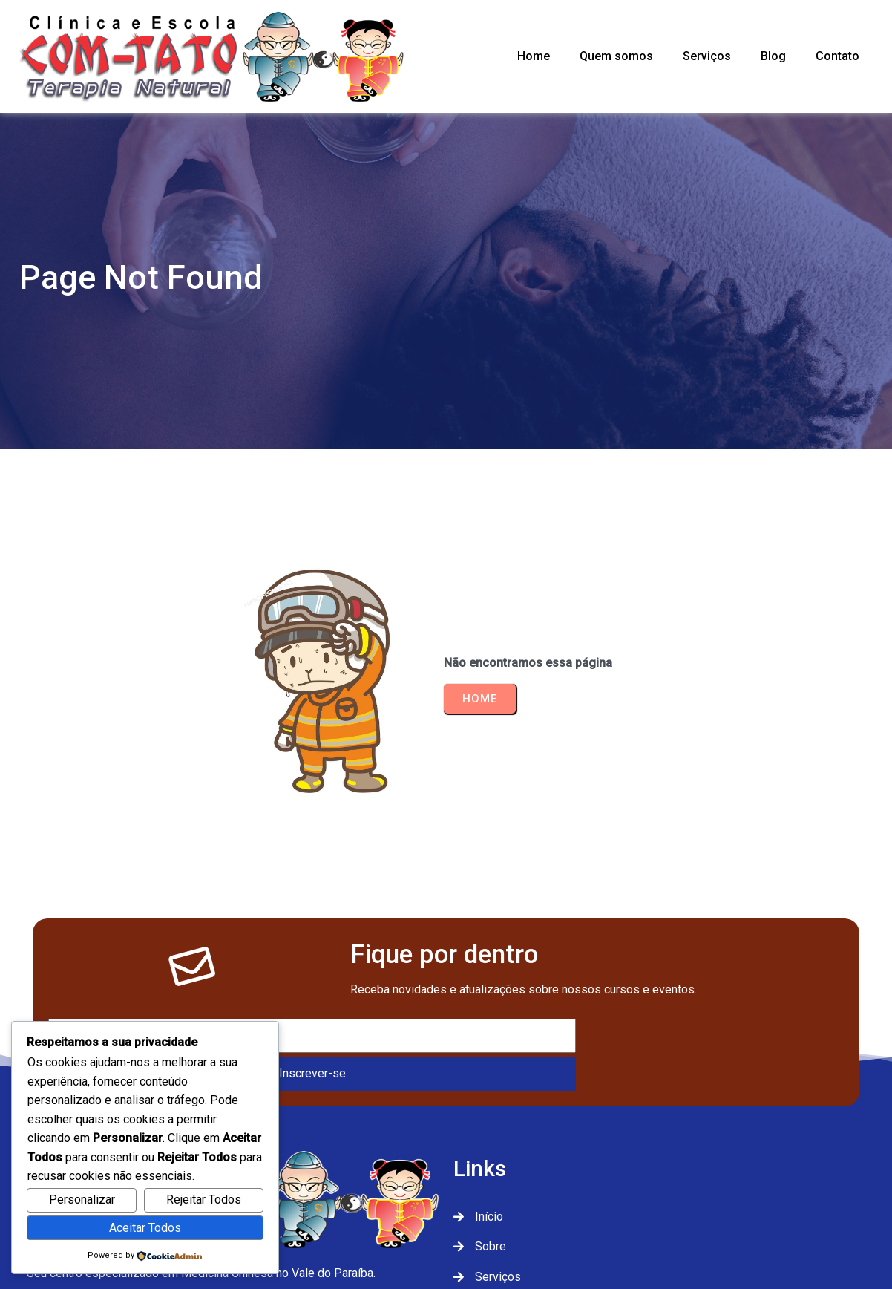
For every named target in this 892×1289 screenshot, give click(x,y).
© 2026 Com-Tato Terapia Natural (446, 1228)
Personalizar (82, 1199)
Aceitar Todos (145, 1228)
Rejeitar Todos (203, 1199)
